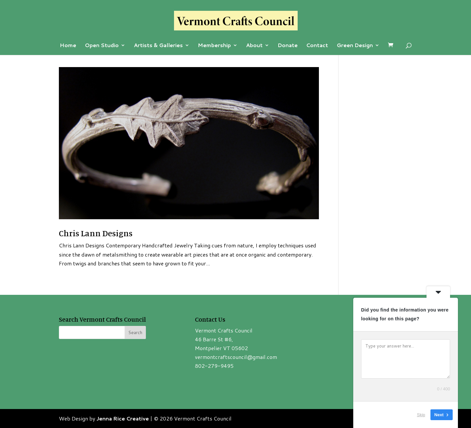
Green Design (355, 46)
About (254, 46)
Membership (214, 46)
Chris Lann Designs (95, 233)
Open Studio (102, 46)
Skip (421, 414)
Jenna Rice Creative (122, 418)
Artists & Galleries (158, 46)
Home (68, 46)
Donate (288, 46)
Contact (317, 46)
